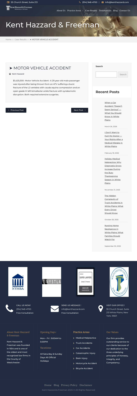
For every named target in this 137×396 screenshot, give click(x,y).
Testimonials (105, 10)
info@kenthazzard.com (117, 2)
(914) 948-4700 (89, 2)
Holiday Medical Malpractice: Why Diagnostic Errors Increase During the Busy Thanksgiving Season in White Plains (113, 171)
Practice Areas (74, 10)
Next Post (78, 110)
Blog (115, 10)
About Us (61, 10)
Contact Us (125, 10)
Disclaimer (85, 385)
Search (99, 66)
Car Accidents (83, 348)
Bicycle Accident (84, 368)
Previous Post (17, 110)
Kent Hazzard (18, 74)
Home (9, 39)
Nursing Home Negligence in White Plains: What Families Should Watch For (114, 232)
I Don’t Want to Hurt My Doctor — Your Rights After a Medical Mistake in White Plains (114, 139)
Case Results (91, 10)
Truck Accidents (84, 343)
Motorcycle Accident (86, 363)
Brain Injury (81, 358)
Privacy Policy (69, 385)
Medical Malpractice (86, 338)
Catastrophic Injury (85, 353)
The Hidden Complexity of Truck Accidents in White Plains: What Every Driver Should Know (114, 204)
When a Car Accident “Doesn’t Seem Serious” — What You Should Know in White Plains (113, 111)
